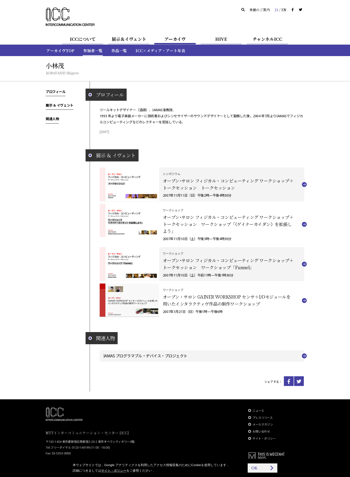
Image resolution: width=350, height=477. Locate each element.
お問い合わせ (261, 431)
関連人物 (52, 118)
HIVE (221, 39)
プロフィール (55, 91)
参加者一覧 (93, 50)
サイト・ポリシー (264, 438)
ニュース (258, 411)
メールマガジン (263, 424)
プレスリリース (263, 418)
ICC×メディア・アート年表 (160, 50)
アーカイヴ (175, 39)
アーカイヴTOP (60, 50)
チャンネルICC (267, 39)
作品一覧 (119, 50)
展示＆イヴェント (129, 39)
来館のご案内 (259, 9)
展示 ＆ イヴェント (59, 105)
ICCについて (83, 39)
